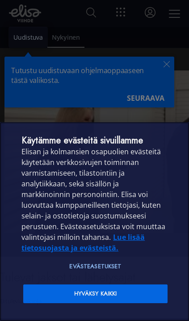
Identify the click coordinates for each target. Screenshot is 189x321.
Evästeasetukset (95, 266)
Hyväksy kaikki (95, 293)
